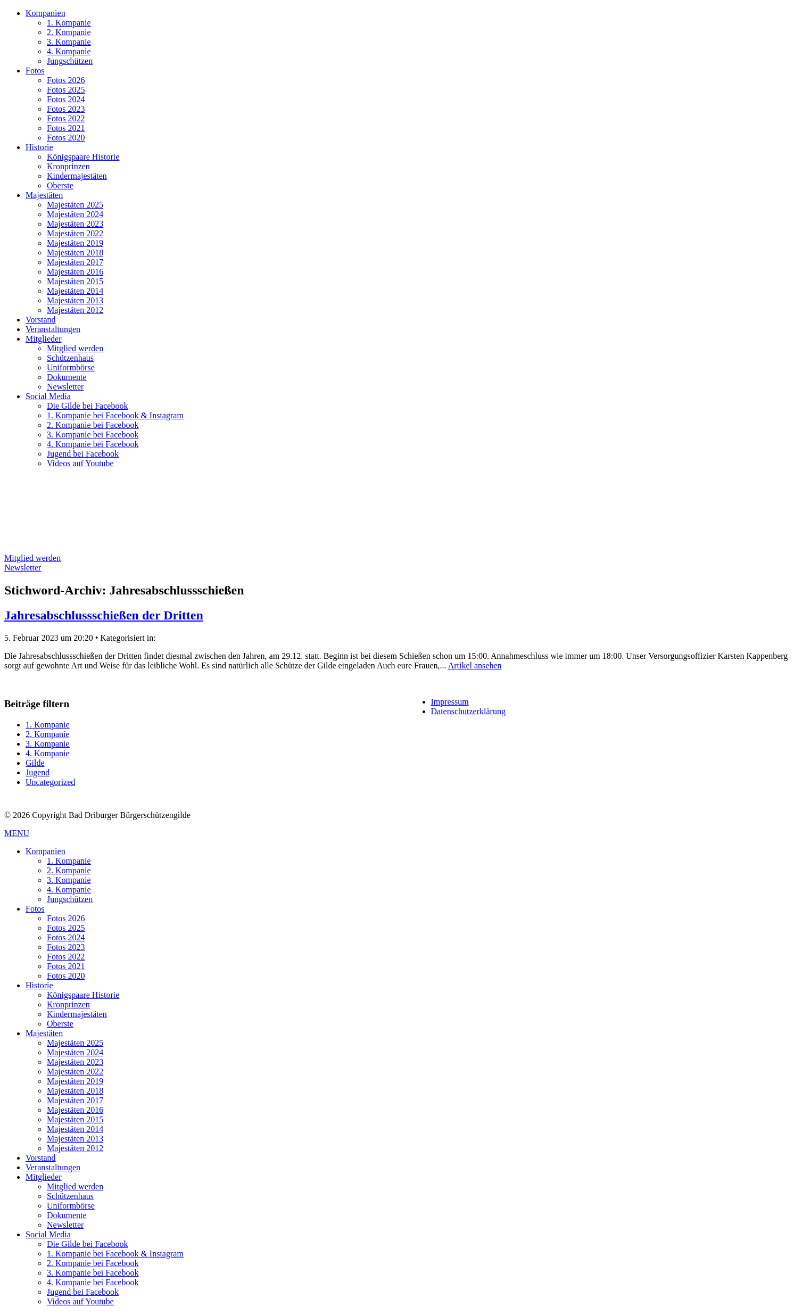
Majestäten (44, 195)
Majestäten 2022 (75, 233)
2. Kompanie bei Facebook (92, 424)
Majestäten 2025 (75, 204)
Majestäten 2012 (75, 310)
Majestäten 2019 (75, 242)
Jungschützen (70, 60)
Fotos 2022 (66, 118)
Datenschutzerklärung (468, 711)
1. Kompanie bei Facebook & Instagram (115, 415)
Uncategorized (50, 782)
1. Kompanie (69, 22)
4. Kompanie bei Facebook (92, 444)
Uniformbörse (71, 367)
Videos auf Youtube (80, 463)
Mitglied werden (75, 348)
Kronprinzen (68, 166)
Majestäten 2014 (75, 290)
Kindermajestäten (77, 175)
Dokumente (67, 377)
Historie (39, 147)
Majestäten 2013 (75, 300)
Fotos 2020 (66, 137)
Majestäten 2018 (75, 252)
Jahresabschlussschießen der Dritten (103, 615)
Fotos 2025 (66, 89)
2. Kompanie (69, 32)
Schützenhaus (70, 357)
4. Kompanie (69, 51)
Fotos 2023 (66, 108)
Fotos (35, 70)
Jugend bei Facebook (83, 453)
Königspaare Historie (83, 156)
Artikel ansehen (475, 665)
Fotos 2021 (66, 128)
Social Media (48, 396)
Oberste (60, 185)
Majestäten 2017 (75, 262)
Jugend (37, 772)
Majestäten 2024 (75, 214)
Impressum (450, 701)
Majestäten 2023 (75, 223)
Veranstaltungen (53, 329)
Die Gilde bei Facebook (87, 405)
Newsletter (65, 386)
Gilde (35, 762)
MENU (16, 833)
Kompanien (45, 13)
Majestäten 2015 (75, 281)
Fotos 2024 (66, 99)
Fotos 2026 (66, 80)
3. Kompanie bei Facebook (92, 434)
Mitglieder (44, 338)
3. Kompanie (69, 41)
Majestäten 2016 (75, 271)
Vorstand (41, 319)
